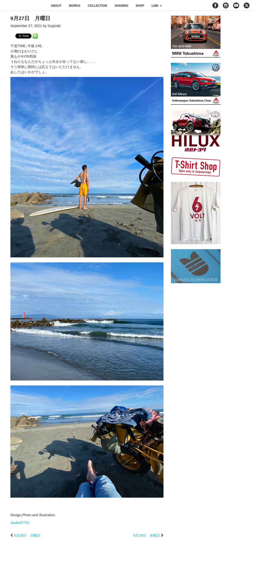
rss (247, 5)
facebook (215, 5)
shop (140, 5)
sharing (121, 5)
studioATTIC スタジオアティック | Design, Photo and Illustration (23, 5)
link (157, 5)
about (56, 5)
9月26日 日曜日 (27, 535)
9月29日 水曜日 (146, 535)
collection (97, 5)
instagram (226, 5)
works (74, 5)
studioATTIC (20, 523)
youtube (236, 5)
